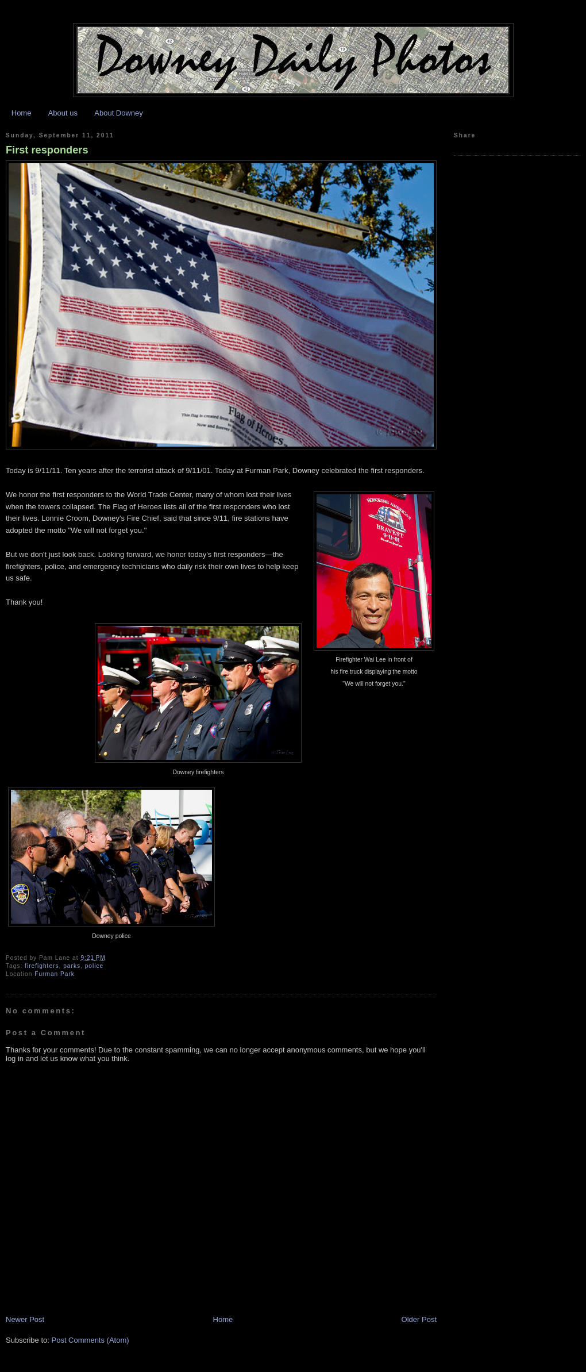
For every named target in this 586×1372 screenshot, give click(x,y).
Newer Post (25, 1319)
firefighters (42, 966)
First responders (47, 150)
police (94, 966)
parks (71, 966)
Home (21, 113)
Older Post (419, 1319)
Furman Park (54, 974)
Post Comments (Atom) (90, 1340)
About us (63, 113)
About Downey (118, 113)
